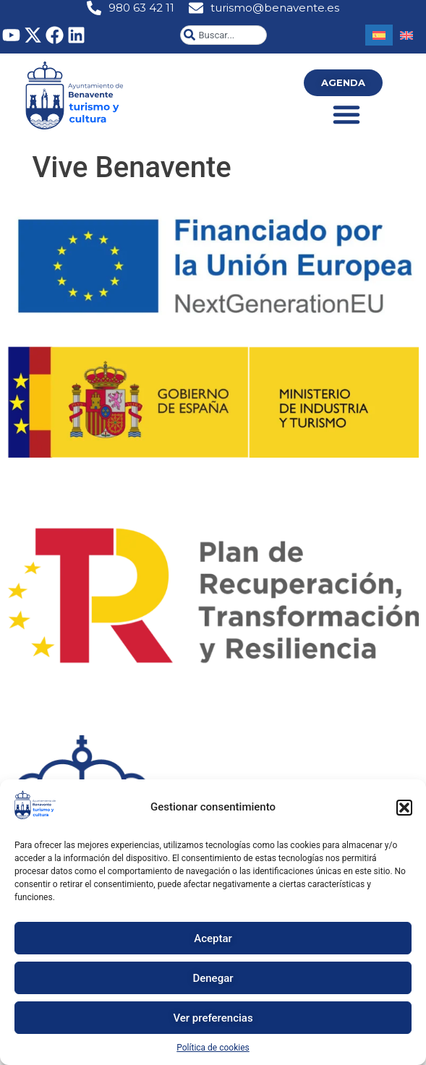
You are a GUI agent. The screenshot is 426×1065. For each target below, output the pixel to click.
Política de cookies (213, 1048)
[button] (404, 807)
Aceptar (213, 938)
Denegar (212, 978)
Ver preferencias (212, 1018)
